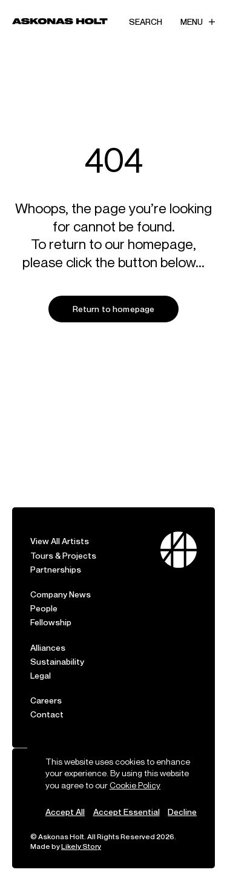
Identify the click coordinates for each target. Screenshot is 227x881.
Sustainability (57, 650)
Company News (60, 582)
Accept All (65, 811)
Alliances (47, 636)
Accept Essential (126, 811)
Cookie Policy (135, 785)
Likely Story (81, 846)
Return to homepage (114, 309)
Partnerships (55, 558)
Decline (182, 811)
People (44, 596)
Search (145, 21)
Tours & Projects (63, 544)
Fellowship (50, 610)
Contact (47, 702)
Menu (197, 21)
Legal (40, 664)
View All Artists (59, 529)
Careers (46, 688)
